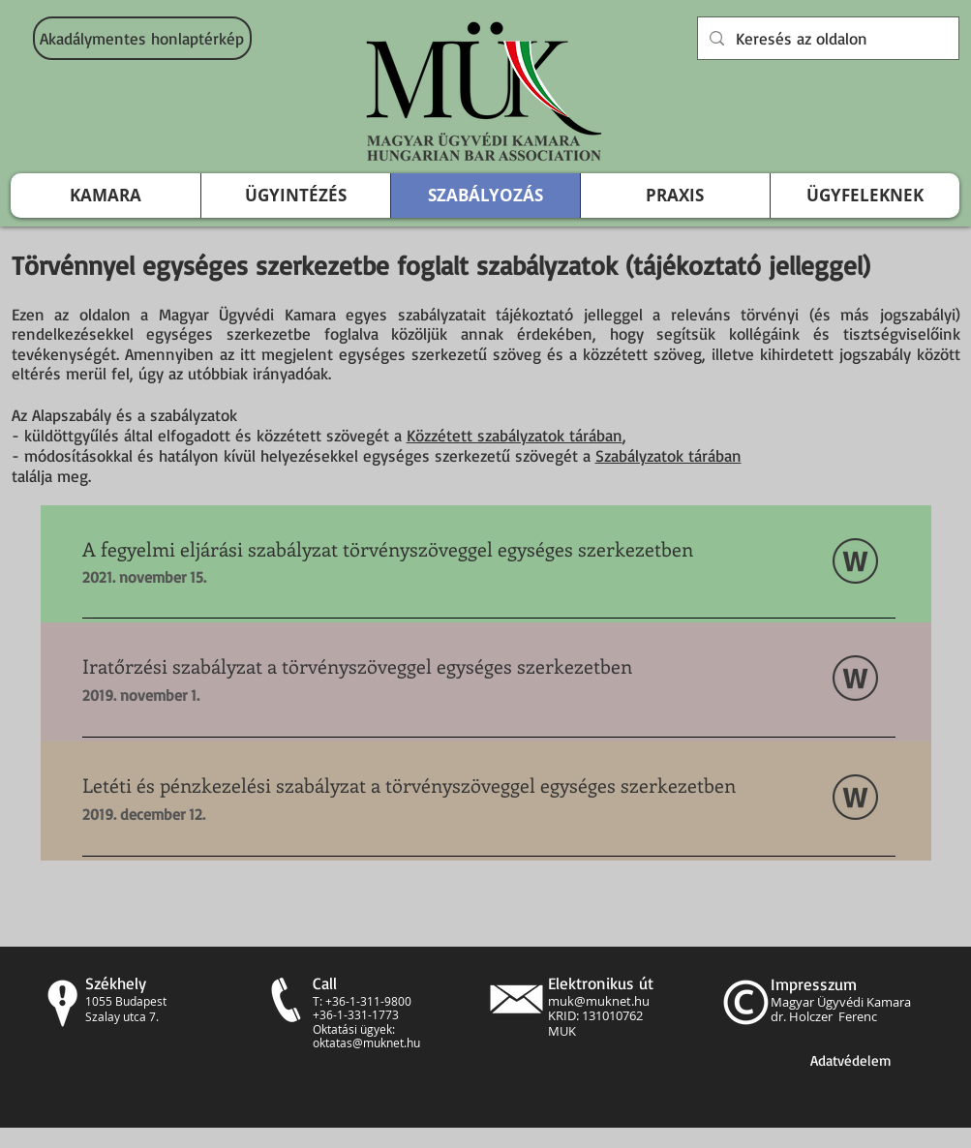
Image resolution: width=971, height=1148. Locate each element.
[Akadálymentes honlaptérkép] (142, 38)
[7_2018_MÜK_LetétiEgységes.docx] (855, 799)
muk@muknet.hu (599, 1001)
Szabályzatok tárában (668, 455)
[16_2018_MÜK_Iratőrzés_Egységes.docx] (855, 680)
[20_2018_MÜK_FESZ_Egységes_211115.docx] (855, 563)
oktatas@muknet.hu (366, 1042)
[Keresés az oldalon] (827, 38)
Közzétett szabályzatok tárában (514, 435)
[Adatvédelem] (851, 1060)
